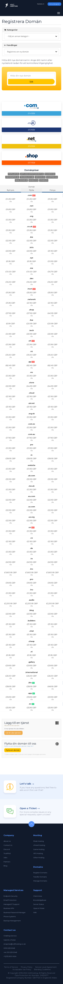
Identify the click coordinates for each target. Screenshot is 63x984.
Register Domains (40, 873)
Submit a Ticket (10, 940)
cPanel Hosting (39, 845)
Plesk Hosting (38, 841)
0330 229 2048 (9, 948)
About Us (7, 841)
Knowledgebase (39, 900)
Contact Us (8, 845)
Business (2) (50, 174)
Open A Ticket (38, 908)
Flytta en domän (13, 750)
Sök (31, 81)
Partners (7, 862)
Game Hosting (38, 849)
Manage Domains (40, 881)
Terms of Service (11, 967)
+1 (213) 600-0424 (10, 956)
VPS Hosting (38, 853)
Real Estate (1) (21, 180)
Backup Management (12, 921)
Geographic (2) (12, 177)
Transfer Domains (40, 877)
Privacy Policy (26, 967)
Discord (7, 849)
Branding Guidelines (42, 969)
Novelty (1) (33, 180)
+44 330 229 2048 (10, 952)
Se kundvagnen (54, 4)
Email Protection (10, 900)
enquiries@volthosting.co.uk (15, 944)
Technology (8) (26, 177)
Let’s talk (25, 783)
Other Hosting (38, 857)
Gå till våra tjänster (13, 733)
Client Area (37, 896)
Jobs (5, 857)
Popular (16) (13, 174)
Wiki (35, 912)
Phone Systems (10, 916)
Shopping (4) (52, 177)
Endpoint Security (10, 896)
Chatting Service (10, 936)
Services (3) (40, 177)
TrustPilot (7, 853)
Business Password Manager (15, 912)
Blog (5, 866)
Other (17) (44, 180)
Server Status (38, 904)
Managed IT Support (11, 904)
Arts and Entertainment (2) (32, 174)
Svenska (40, 4)
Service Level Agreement (46, 967)
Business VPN (9, 908)
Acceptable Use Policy (22, 969)
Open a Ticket (28, 808)
